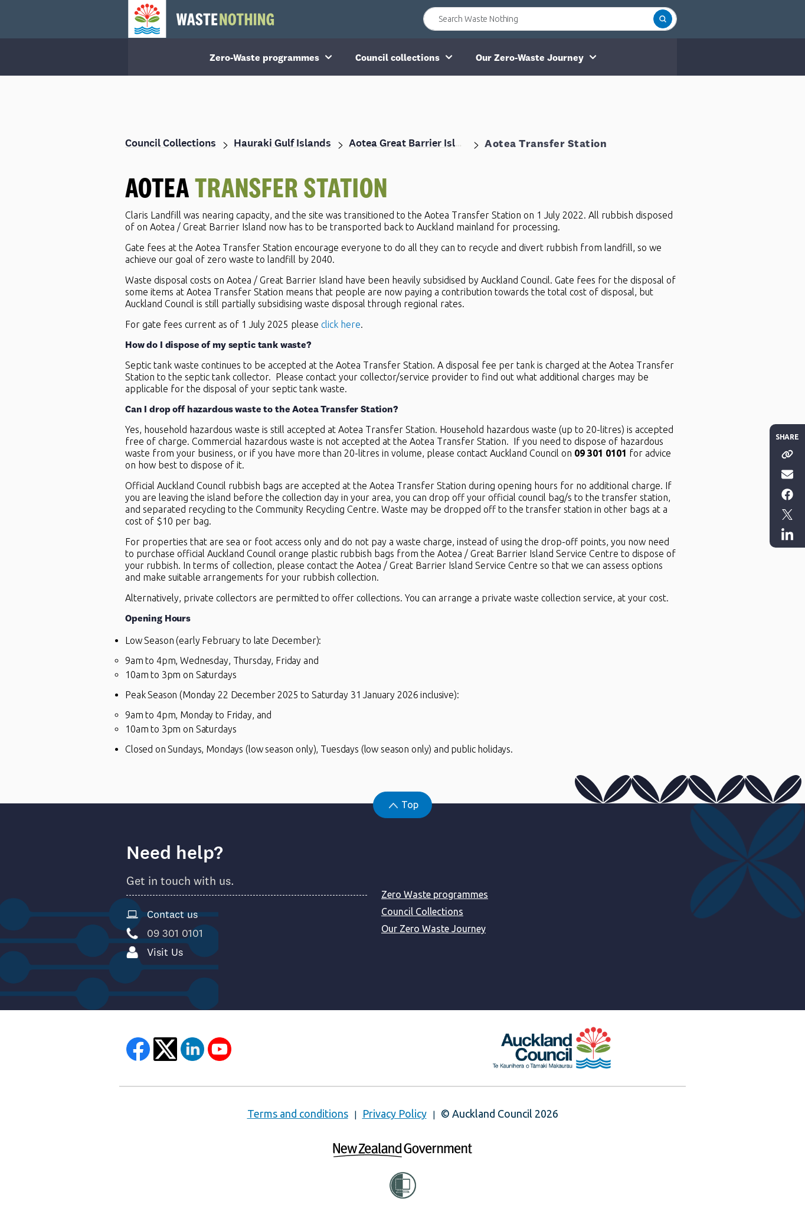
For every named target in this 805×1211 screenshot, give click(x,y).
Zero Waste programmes (434, 894)
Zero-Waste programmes (264, 57)
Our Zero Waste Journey (433, 928)
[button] (662, 18)
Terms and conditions (297, 1113)
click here (341, 324)
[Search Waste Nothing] (550, 19)
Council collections (397, 57)
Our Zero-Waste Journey (530, 57)
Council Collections (422, 911)
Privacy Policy (394, 1113)
